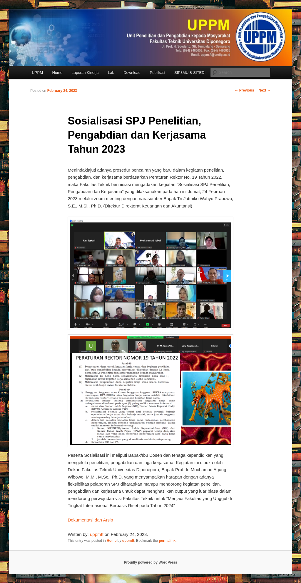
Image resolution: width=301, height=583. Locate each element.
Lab (111, 72)
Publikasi (157, 72)
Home (57, 72)
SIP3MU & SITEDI (189, 72)
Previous (244, 90)
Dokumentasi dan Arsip (90, 519)
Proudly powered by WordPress (150, 562)
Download (132, 72)
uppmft (96, 534)
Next (264, 90)
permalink (167, 541)
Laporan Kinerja (85, 72)
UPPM (37, 72)
